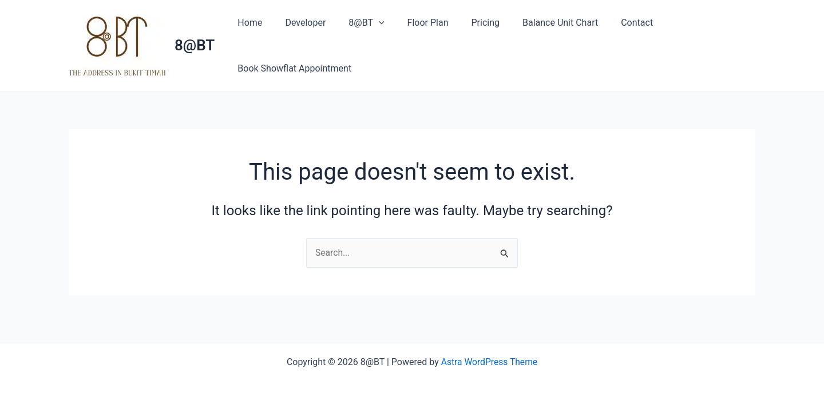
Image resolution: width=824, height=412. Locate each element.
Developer (298, 22)
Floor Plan (412, 22)
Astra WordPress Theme (489, 361)
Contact (607, 22)
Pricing (464, 22)
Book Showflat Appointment (292, 68)
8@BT (195, 45)
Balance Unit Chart (535, 22)
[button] (367, 23)
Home (247, 22)
